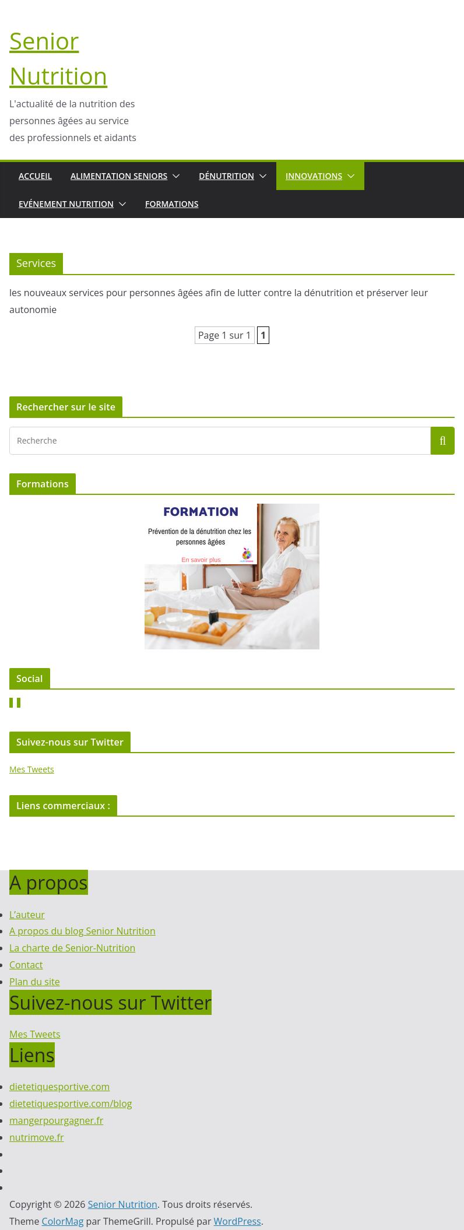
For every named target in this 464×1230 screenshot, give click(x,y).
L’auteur (27, 914)
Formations (171, 203)
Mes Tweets (31, 769)
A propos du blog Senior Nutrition (82, 931)
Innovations (314, 175)
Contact (26, 964)
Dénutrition (226, 175)
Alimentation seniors (119, 175)
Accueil (35, 175)
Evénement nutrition (66, 203)
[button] (173, 176)
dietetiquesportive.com (59, 1086)
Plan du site (34, 981)
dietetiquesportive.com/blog (70, 1103)
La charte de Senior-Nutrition (72, 947)
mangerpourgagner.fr (56, 1120)
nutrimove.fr (36, 1137)
